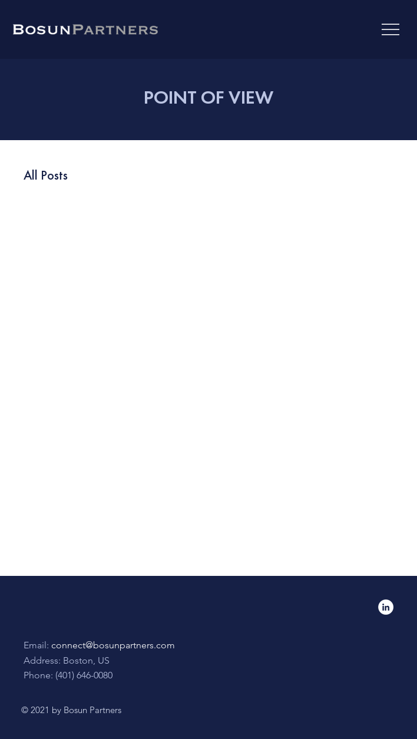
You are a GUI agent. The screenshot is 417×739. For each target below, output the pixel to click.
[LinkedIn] (385, 607)
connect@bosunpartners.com (113, 645)
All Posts (46, 175)
